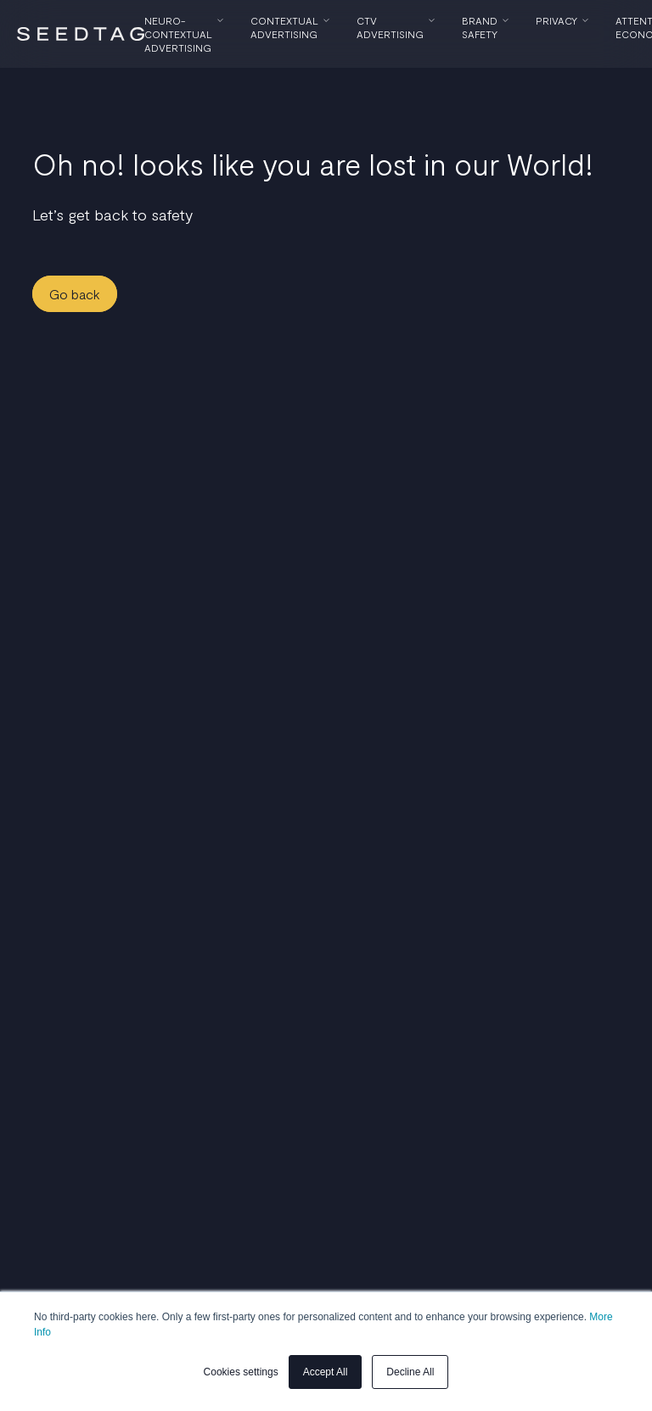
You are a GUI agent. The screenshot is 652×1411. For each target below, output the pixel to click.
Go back (74, 294)
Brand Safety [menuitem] (479, 27)
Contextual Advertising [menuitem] (284, 27)
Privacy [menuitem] (556, 20)
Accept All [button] (325, 1372)
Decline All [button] (410, 1372)
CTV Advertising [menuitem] (390, 27)
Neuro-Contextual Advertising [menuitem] (178, 33)
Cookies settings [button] (241, 1372)
